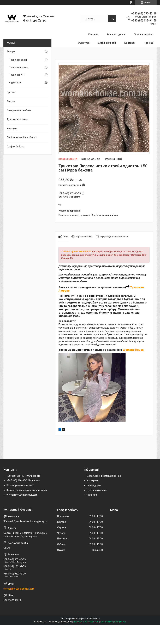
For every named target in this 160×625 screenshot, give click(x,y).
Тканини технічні (143, 34)
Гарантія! (92, 494)
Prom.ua (96, 618)
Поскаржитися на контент (86, 622)
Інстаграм (92, 480)
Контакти (129, 42)
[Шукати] (112, 18)
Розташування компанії (20, 485)
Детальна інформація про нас (104, 475)
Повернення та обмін (19, 110)
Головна (93, 34)
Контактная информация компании (27, 490)
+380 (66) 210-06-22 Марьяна (23, 480)
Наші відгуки (94, 485)
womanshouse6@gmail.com (22, 494)
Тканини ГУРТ (17, 74)
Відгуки (11, 101)
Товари (11, 51)
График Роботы (15, 146)
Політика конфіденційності (22, 137)
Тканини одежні (116, 34)
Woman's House (133, 349)
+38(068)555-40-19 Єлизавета (23, 475)
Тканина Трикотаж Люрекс (76, 251)
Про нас (148, 42)
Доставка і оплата (17, 119)
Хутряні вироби (107, 42)
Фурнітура (84, 42)
